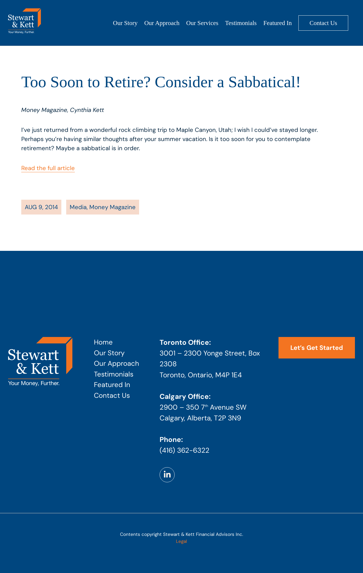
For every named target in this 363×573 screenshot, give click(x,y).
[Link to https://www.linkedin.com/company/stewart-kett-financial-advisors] (167, 474)
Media (78, 207)
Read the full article (48, 168)
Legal (181, 541)
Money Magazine (112, 207)
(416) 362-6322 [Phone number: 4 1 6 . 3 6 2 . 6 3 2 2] (184, 450)
